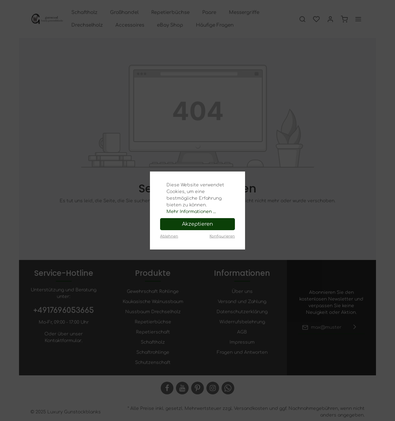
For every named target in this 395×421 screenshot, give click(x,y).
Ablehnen (169, 236)
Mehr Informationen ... (191, 211)
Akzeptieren (197, 224)
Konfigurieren (222, 236)
